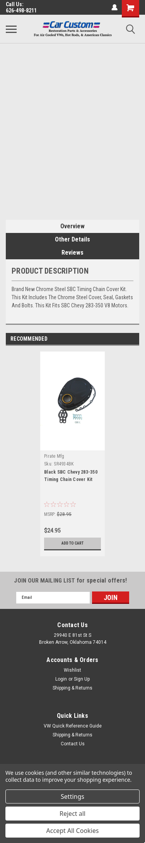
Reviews (72, 252)
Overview (72, 226)
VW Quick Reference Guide (73, 726)
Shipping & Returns (72, 688)
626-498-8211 (21, 10)
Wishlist (72, 670)
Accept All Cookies (72, 830)
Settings (72, 796)
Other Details (72, 239)
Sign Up (82, 679)
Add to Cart (72, 543)
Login (61, 679)
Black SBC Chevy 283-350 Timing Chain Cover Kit (70, 475)
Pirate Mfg (54, 456)
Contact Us (73, 743)
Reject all (72, 813)
